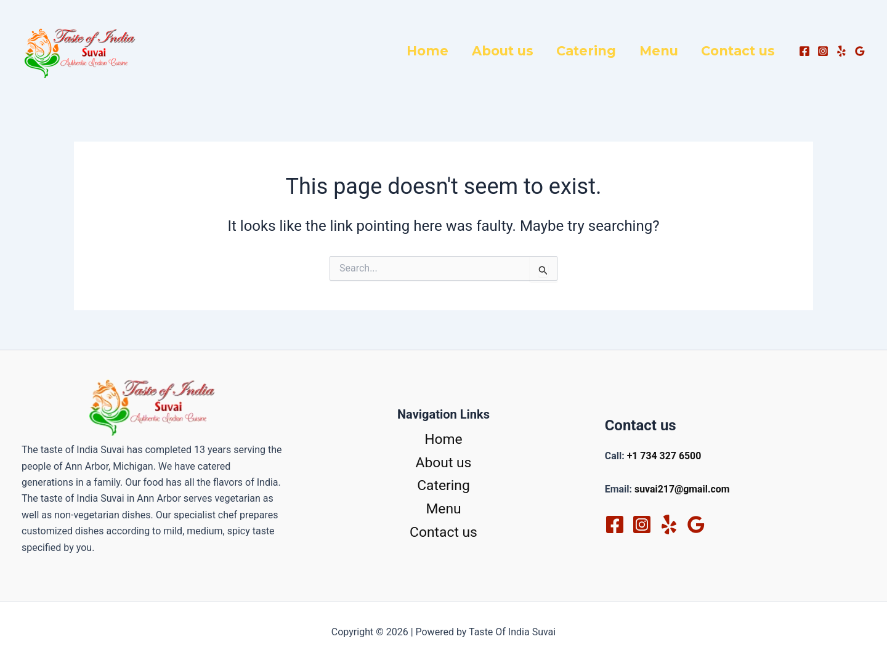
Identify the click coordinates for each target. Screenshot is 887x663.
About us (518, 50)
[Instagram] (822, 51)
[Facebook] (804, 51)
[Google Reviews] (859, 51)
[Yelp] (841, 51)
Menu (665, 50)
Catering (598, 50)
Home (448, 50)
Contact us (740, 50)
